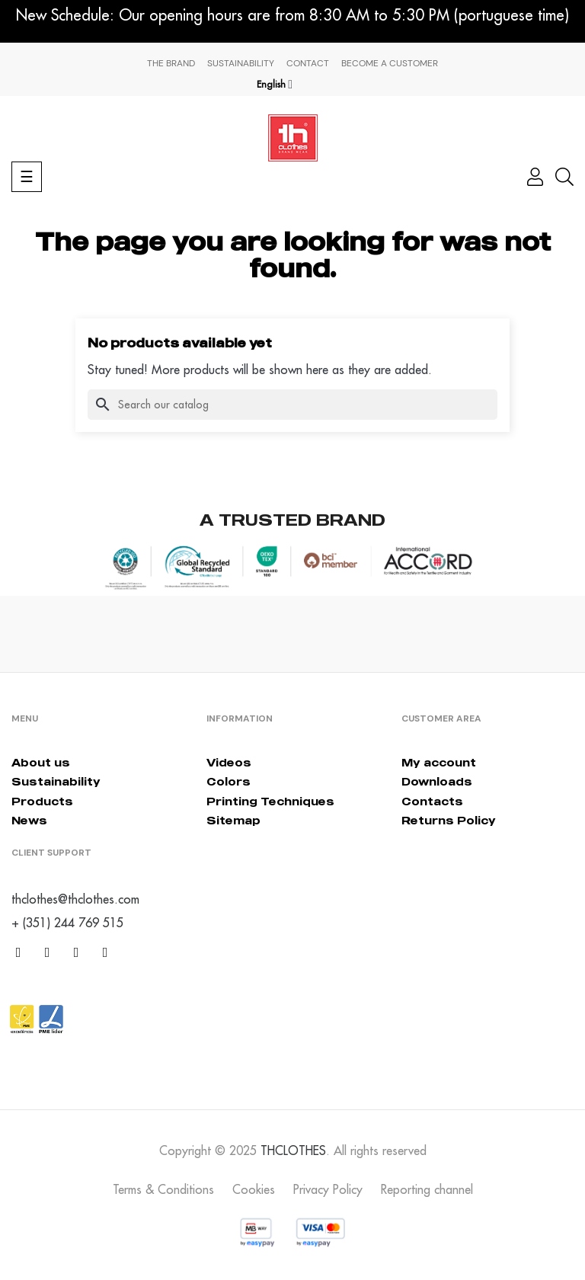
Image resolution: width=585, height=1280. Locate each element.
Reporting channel (427, 1189)
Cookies (253, 1189)
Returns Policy (448, 820)
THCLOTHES (293, 1150)
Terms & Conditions (163, 1189)
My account (438, 762)
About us (40, 762)
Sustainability (240, 63)
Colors (228, 781)
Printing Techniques (270, 801)
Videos (228, 762)
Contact (307, 63)
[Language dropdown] (274, 84)
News (29, 820)
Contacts (432, 801)
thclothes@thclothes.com (75, 899)
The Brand (171, 63)
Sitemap (233, 820)
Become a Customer (389, 63)
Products (42, 801)
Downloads (436, 781)
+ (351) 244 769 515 (67, 922)
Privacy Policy (328, 1189)
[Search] (292, 404)
